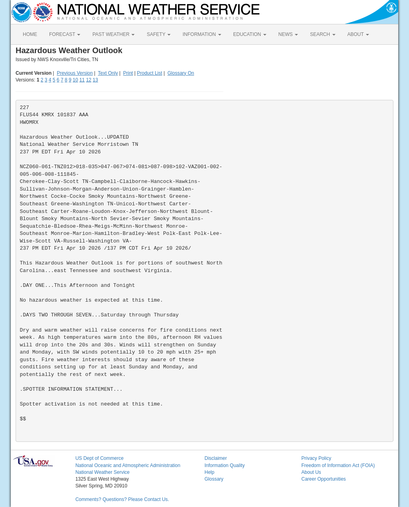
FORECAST (64, 34)
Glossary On (180, 73)
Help (209, 472)
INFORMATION (202, 34)
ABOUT (358, 34)
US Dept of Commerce (99, 458)
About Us (311, 472)
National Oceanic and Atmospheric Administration (128, 465)
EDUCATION (249, 34)
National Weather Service (102, 472)
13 (95, 80)
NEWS (288, 34)
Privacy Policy (316, 458)
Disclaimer (215, 458)
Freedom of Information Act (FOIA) (338, 465)
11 (82, 80)
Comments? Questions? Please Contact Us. (122, 499)
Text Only (108, 73)
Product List (149, 73)
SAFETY (159, 34)
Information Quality (224, 465)
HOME (30, 34)
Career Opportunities (323, 479)
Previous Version (75, 73)
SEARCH (322, 34)
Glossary (213, 479)
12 (88, 80)
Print (128, 73)
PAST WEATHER (113, 34)
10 (75, 80)
